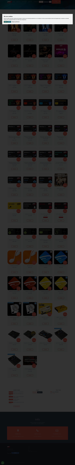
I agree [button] (5, 21)
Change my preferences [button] (15, 21)
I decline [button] (9, 21)
